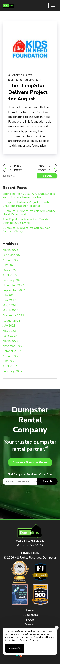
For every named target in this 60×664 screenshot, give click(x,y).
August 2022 (11, 356)
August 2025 (11, 260)
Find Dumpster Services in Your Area (30, 474)
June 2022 (9, 361)
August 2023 (11, 321)
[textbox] (30, 481)
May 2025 (9, 270)
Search (47, 176)
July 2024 (9, 295)
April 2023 (10, 336)
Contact (30, 624)
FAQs (30, 620)
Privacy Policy (30, 553)
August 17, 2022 (20, 75)
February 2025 (12, 280)
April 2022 (10, 366)
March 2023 (10, 341)
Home (30, 610)
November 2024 (13, 285)
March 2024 (10, 310)
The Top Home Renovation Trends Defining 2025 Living (25, 221)
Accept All (14, 648)
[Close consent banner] (57, 628)
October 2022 (12, 351)
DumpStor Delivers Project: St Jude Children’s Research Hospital (26, 204)
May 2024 (9, 305)
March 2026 (10, 250)
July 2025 (9, 265)
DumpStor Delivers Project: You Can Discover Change (26, 229)
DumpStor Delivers (23, 80)
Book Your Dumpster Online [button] (30, 462)
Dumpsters (30, 615)
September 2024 (14, 290)
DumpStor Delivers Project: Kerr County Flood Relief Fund (29, 212)
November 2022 (13, 346)
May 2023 (9, 331)
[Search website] (19, 176)
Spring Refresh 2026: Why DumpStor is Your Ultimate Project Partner (29, 195)
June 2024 (9, 300)
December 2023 (13, 315)
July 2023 (9, 326)
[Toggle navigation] (52, 5)
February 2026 (12, 255)
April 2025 (10, 275)
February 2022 (12, 371)
